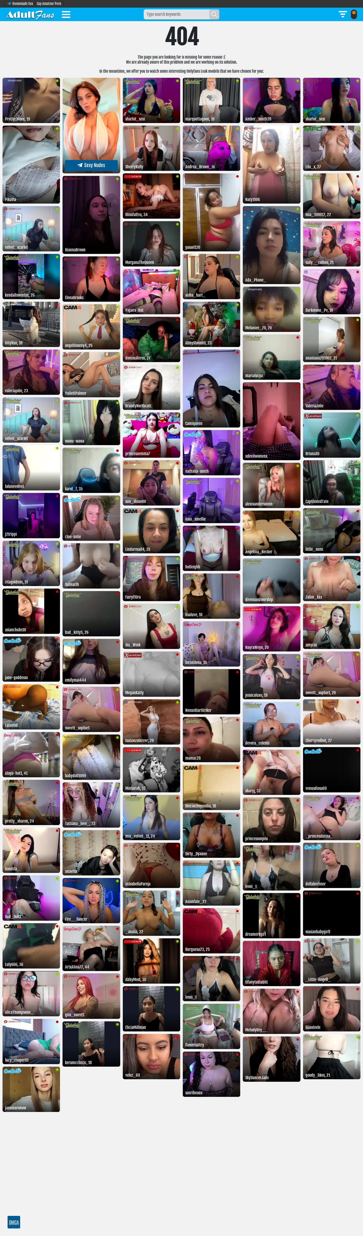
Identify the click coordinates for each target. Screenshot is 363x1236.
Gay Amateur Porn (49, 4)
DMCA (14, 1222)
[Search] (214, 14)
